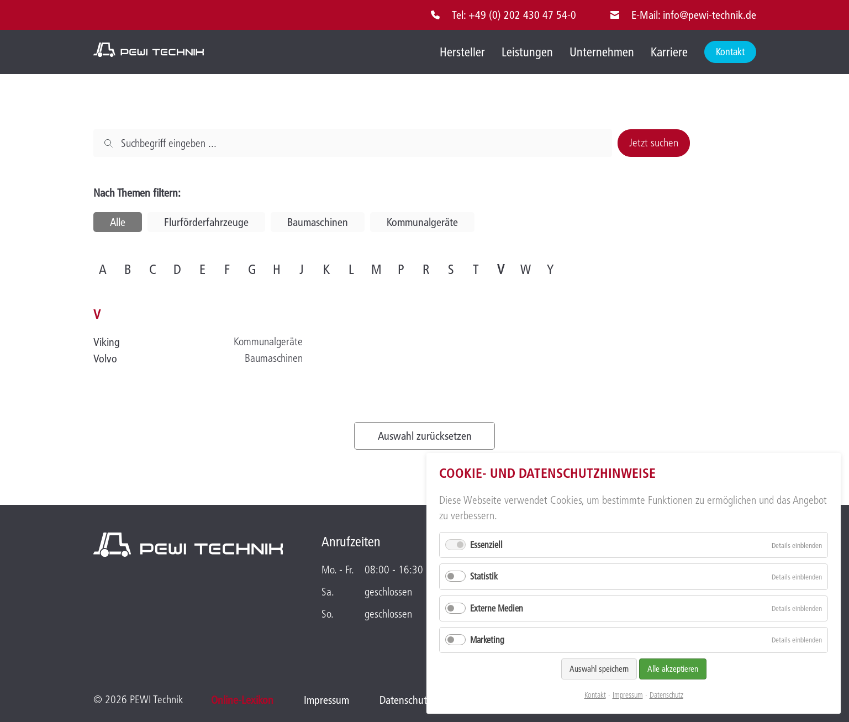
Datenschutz (666, 695)
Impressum (628, 695)
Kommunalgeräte (422, 222)
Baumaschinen (317, 222)
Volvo (105, 358)
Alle (117, 222)
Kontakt (595, 695)
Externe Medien (496, 608)
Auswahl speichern (599, 668)
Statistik (484, 576)
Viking (106, 342)
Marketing (487, 639)
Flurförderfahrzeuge (206, 222)
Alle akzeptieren (672, 668)
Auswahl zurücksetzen (425, 435)
